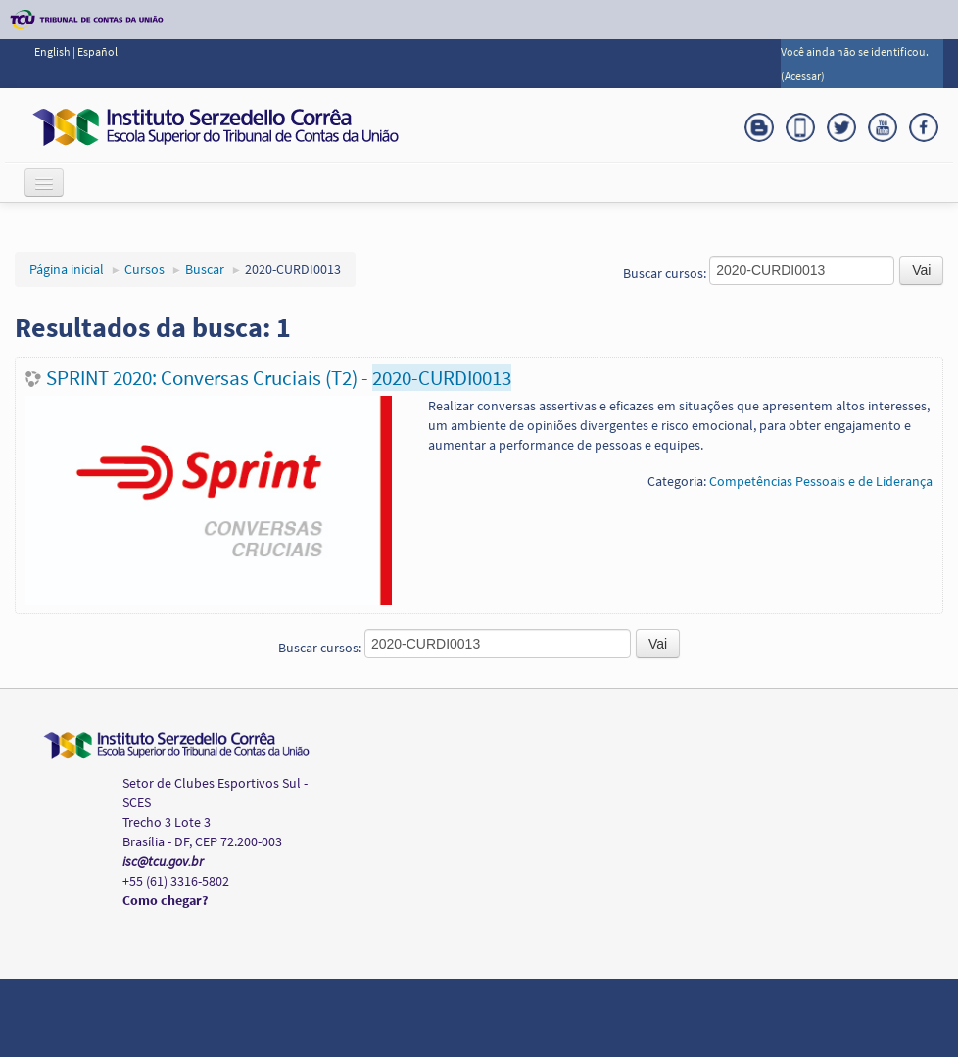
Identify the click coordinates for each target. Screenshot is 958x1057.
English (53, 51)
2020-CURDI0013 (293, 269)
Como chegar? (165, 900)
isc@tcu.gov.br (163, 861)
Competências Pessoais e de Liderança (821, 481)
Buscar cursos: (666, 273)
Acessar (803, 76)
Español (97, 51)
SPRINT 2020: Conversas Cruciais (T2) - (278, 377)
